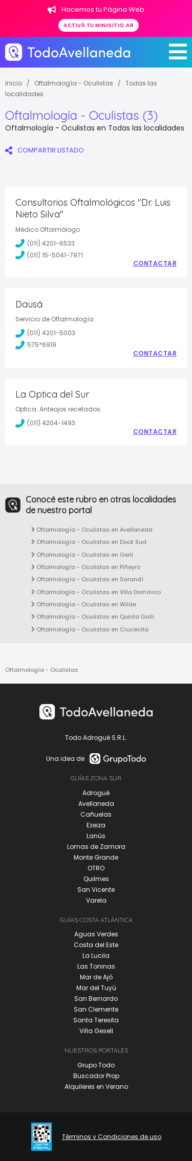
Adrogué (96, 792)
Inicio (13, 83)
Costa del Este (96, 944)
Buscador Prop (96, 1075)
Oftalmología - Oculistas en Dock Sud (88, 542)
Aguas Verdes (96, 934)
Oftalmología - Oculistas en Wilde (83, 604)
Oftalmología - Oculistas (73, 83)
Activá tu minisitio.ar (98, 25)
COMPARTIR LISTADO (44, 150)
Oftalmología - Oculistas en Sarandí (87, 579)
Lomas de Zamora (96, 846)
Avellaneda (96, 803)
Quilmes (96, 878)
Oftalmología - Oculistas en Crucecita (89, 629)
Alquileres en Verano (96, 1086)
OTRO (96, 868)
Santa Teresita (96, 1020)
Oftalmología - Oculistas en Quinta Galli (92, 616)
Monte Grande (96, 857)
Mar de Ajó (96, 977)
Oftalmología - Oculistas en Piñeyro (85, 567)
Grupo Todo (96, 1065)
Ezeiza (96, 825)
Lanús (96, 835)
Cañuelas (96, 814)
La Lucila (96, 955)
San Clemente (96, 1009)
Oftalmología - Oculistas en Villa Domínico (96, 592)
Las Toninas (96, 966)
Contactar (155, 263)
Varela (96, 900)
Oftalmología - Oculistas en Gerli (82, 555)
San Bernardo (96, 998)
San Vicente (96, 889)
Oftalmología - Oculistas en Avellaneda (92, 529)
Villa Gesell (96, 1030)
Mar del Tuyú (96, 987)
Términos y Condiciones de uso (111, 1137)
